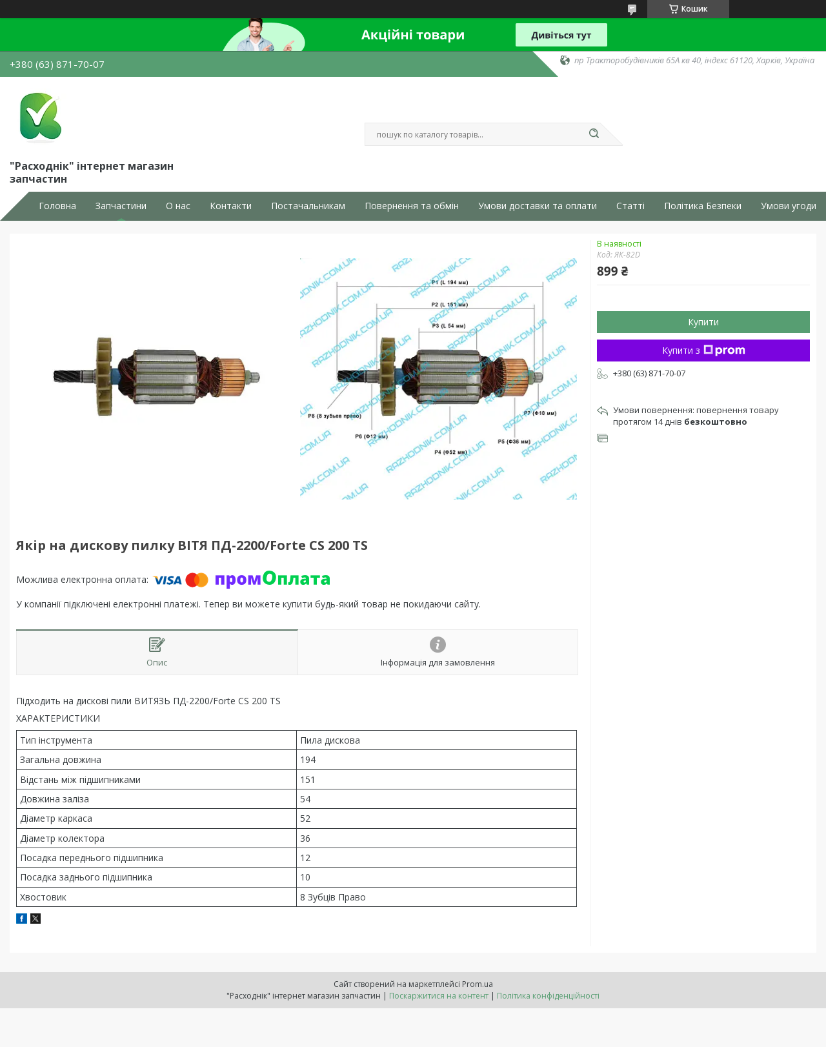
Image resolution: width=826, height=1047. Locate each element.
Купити (703, 322)
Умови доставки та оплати (537, 205)
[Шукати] (594, 134)
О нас (178, 205)
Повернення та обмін (412, 205)
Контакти (231, 205)
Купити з (703, 350)
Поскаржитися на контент (439, 995)
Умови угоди (788, 205)
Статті (630, 205)
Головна (57, 205)
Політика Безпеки (702, 205)
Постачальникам (308, 205)
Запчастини (121, 205)
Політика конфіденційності (548, 995)
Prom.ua (477, 984)
